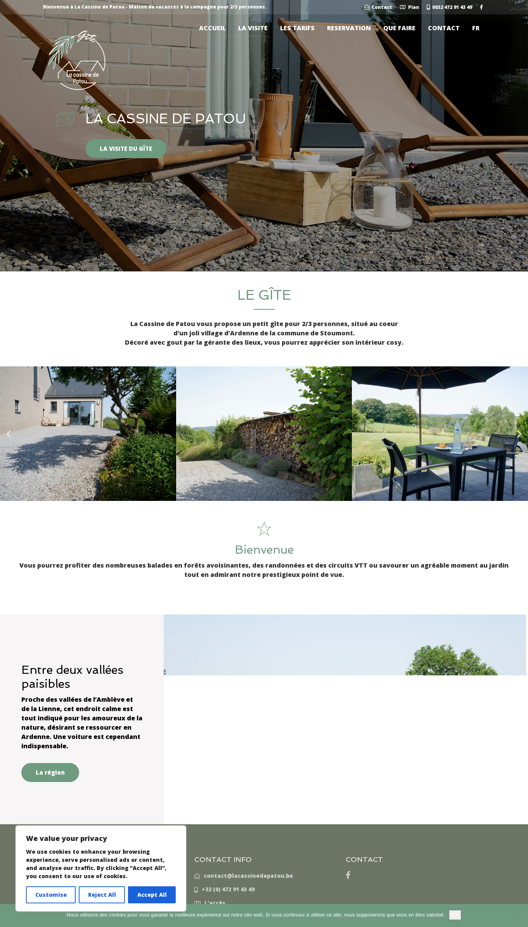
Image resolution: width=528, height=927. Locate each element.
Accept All (152, 894)
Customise (51, 894)
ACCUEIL (212, 28)
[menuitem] (476, 28)
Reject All (102, 894)
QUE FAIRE (399, 28)
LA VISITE (253, 28)
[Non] (518, 916)
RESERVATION (349, 28)
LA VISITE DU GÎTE (126, 148)
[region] (101, 868)
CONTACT (444, 28)
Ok (455, 915)
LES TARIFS (297, 28)
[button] (9, 433)
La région (50, 772)
